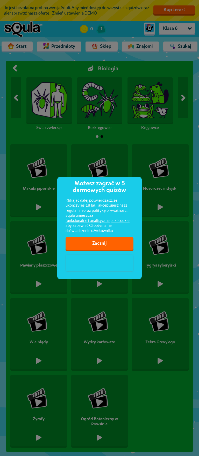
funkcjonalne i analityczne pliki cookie (98, 220)
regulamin (74, 210)
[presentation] (99, 263)
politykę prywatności (109, 210)
